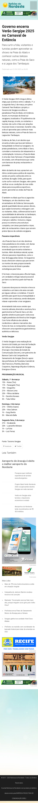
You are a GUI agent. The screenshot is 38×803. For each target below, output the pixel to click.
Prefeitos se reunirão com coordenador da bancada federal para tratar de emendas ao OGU (20, 630)
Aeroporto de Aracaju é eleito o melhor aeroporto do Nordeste (18, 465)
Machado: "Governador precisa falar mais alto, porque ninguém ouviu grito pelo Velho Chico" (20, 603)
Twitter (18, 446)
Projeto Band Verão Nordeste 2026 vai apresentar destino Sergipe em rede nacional (25, 487)
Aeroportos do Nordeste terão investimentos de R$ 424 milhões (24, 510)
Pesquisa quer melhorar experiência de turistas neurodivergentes (23, 476)
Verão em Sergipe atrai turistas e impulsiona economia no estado (23, 499)
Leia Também (9, 452)
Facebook (7, 446)
